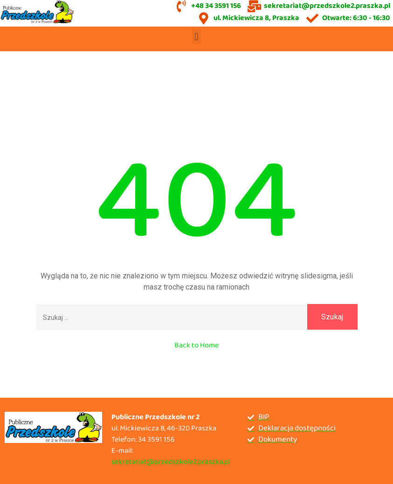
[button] (196, 36)
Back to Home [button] (196, 345)
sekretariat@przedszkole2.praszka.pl (170, 462)
